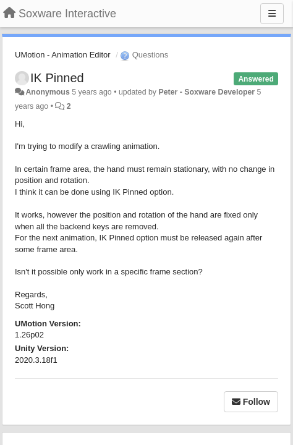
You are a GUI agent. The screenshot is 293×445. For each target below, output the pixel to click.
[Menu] (272, 13)
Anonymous (47, 92)
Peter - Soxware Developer (206, 92)
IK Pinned (57, 78)
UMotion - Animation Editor (63, 54)
